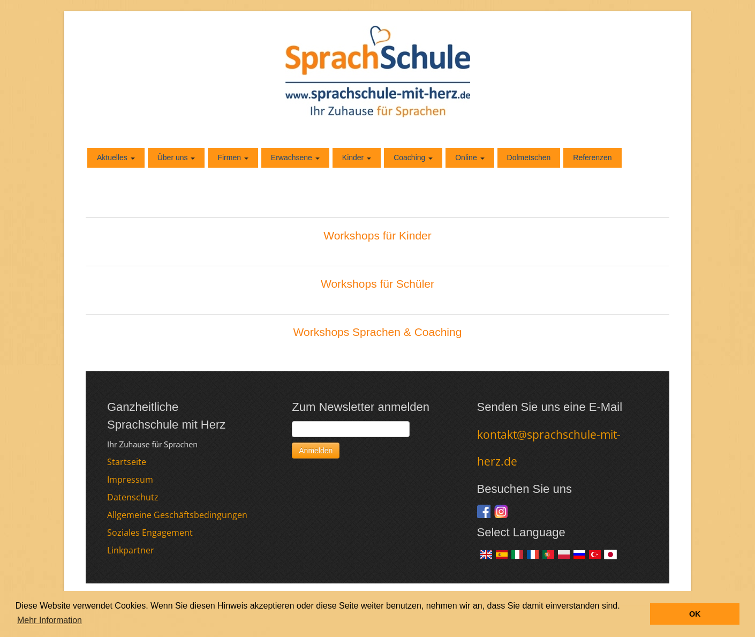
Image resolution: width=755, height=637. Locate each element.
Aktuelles (116, 157)
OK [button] (695, 614)
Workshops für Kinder (377, 235)
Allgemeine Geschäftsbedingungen (177, 515)
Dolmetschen (529, 157)
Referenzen (592, 157)
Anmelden (316, 450)
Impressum (130, 479)
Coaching (413, 157)
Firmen (232, 157)
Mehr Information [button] (49, 620)
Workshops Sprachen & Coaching (377, 332)
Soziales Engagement (150, 532)
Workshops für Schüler (377, 284)
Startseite (126, 462)
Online (469, 157)
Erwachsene (295, 157)
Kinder (356, 157)
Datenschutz (132, 497)
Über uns (176, 157)
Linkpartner (130, 550)
